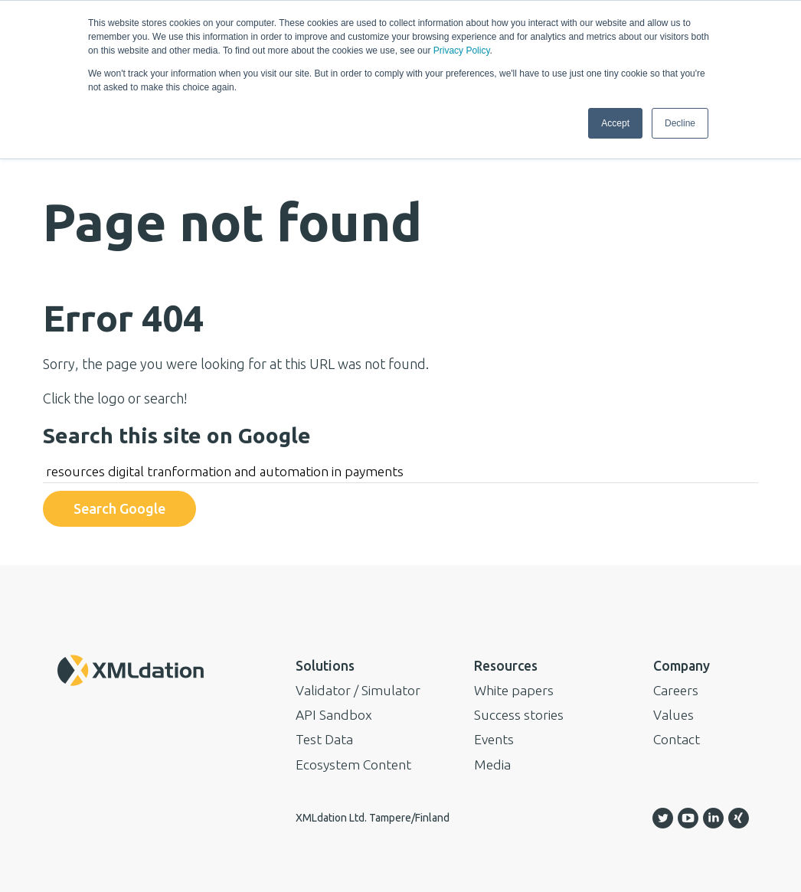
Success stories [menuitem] (519, 714)
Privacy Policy (461, 50)
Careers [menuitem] (675, 690)
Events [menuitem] (494, 739)
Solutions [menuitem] (325, 665)
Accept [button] (615, 123)
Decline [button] (680, 123)
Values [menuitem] (673, 714)
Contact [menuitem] (676, 739)
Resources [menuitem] (506, 665)
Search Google (119, 508)
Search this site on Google (177, 435)
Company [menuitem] (681, 665)
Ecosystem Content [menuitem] (353, 764)
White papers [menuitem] (514, 690)
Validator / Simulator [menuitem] (358, 690)
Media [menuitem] (492, 764)
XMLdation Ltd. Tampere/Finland (373, 818)
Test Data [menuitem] (324, 739)
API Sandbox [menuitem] (334, 714)
